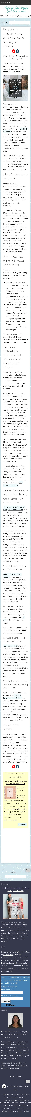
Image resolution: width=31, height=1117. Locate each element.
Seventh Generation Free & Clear (12, 696)
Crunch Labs (8, 954)
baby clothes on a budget (13, 484)
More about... (15, 1068)
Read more (22, 824)
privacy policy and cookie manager (15, 1111)
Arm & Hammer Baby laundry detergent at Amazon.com (14, 508)
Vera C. (15, 56)
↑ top (28, 870)
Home (12, 1076)
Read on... (5, 941)
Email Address (7, 989)
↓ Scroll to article (6, 2)
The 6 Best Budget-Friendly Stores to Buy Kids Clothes (16, 889)
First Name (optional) (9, 995)
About (19, 1076)
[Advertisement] (15, 847)
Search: (16, 22)
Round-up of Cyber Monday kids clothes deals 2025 (15, 782)
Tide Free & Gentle (10, 646)
